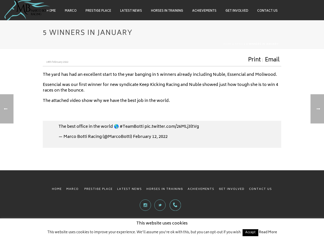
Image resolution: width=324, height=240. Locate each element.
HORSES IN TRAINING (164, 189)
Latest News (131, 11)
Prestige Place (98, 11)
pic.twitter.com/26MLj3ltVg (171, 126)
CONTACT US (260, 189)
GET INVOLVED (232, 189)
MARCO (73, 189)
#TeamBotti (132, 126)
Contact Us (267, 11)
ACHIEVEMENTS (201, 189)
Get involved (236, 11)
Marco (70, 11)
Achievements (204, 11)
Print (254, 60)
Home (51, 11)
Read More (268, 232)
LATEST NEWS (129, 189)
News (239, 44)
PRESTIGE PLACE (98, 189)
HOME (57, 189)
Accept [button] (250, 232)
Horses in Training (167, 11)
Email (272, 60)
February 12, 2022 (150, 137)
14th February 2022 (57, 62)
